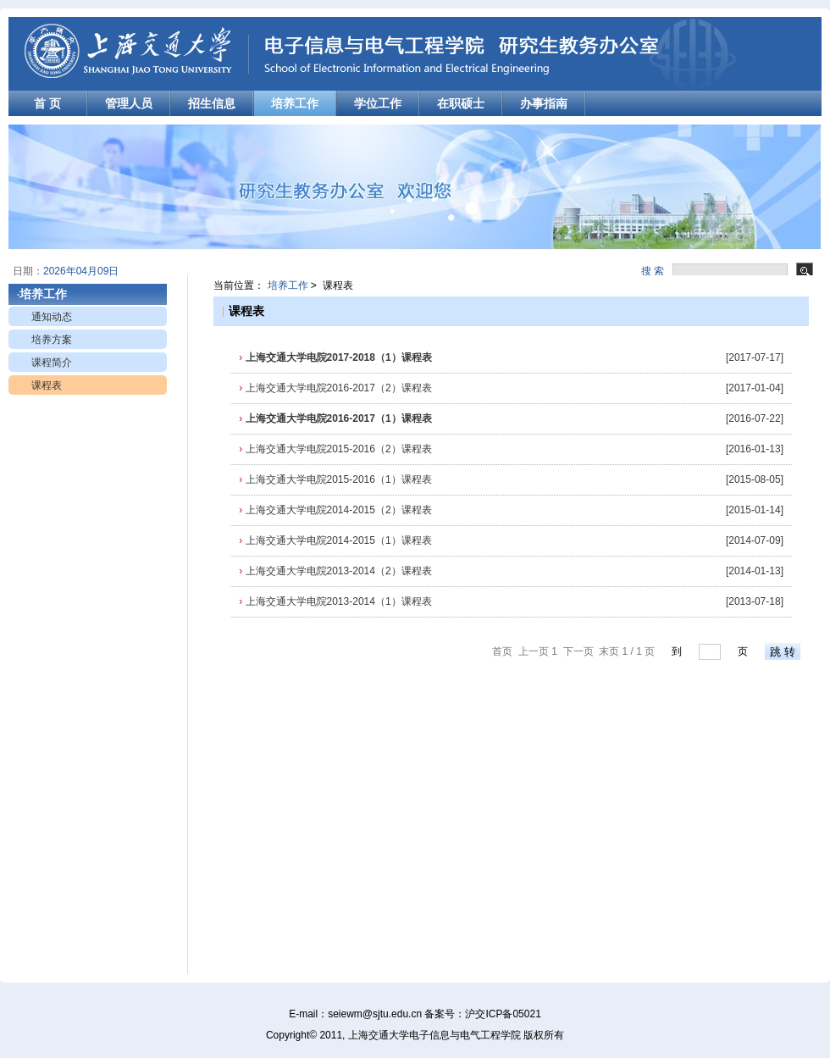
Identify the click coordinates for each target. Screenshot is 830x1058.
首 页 (47, 103)
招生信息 (211, 103)
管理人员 (128, 103)
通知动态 (51, 317)
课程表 (46, 385)
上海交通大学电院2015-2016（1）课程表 (335, 479)
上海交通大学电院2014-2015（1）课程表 (335, 540)
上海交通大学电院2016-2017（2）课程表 (335, 388)
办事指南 (543, 103)
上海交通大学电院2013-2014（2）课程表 (335, 571)
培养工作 (294, 103)
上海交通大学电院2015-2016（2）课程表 (335, 449)
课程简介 (51, 362)
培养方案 (51, 340)
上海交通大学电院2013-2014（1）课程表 (335, 601)
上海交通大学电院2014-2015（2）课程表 (335, 510)
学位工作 (377, 103)
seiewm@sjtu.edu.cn (375, 1014)
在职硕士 (460, 103)
